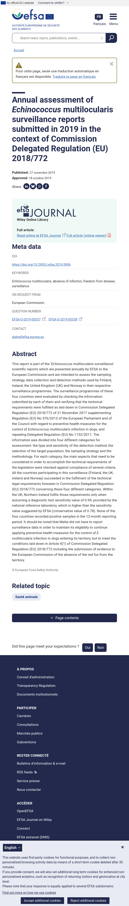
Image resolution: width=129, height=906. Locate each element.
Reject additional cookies (88, 901)
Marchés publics (30, 733)
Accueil (19, 50)
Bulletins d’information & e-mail (41, 763)
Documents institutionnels (37, 694)
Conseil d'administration (35, 677)
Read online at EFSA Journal (42, 235)
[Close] (112, 64)
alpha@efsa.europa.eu (28, 337)
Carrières (24, 716)
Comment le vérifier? (51, 2)
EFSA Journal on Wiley (34, 820)
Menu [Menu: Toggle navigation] (113, 24)
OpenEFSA (25, 811)
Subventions (26, 742)
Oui (87, 647)
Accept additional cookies (42, 901)
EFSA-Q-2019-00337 (29, 319)
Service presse (28, 781)
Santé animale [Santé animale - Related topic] (26, 597)
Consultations (27, 725)
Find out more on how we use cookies (29, 892)
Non (100, 647)
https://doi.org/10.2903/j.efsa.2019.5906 (41, 265)
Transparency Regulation (36, 686)
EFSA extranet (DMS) (33, 837)
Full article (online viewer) (89, 235)
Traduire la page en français (74, 77)
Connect (23, 828)
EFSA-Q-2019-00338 (66, 319)
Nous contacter (29, 790)
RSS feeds (25, 772)
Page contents (64, 618)
